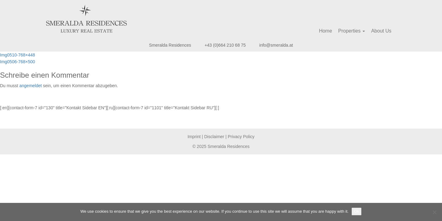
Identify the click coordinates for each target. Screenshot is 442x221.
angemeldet (30, 85)
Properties (351, 30)
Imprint (194, 136)
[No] (434, 212)
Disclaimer (214, 136)
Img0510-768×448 (17, 54)
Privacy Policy (241, 136)
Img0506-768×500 (17, 61)
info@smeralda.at (276, 45)
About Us (381, 30)
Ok (356, 211)
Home (325, 30)
